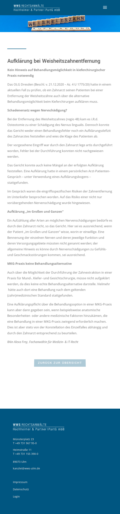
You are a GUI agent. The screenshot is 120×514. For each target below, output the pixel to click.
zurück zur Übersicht (60, 363)
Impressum (20, 482)
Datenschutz (21, 489)
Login (16, 496)
